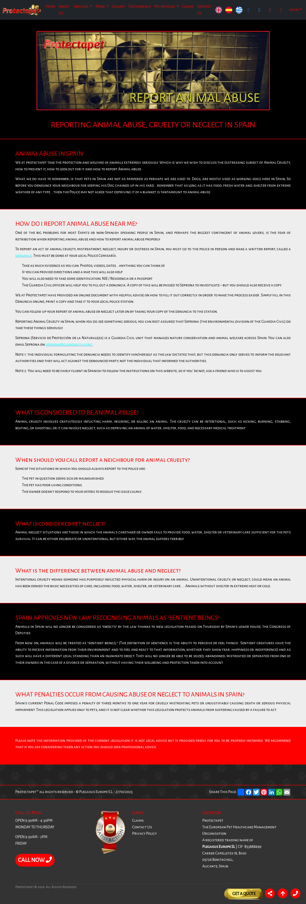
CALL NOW (35, 860)
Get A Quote (244, 893)
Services (81, 6)
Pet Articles (165, 6)
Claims (188, 6)
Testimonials (139, 6)
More (100, 6)
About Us (64, 9)
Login (294, 10)
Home (50, 6)
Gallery (118, 6)
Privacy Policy (144, 834)
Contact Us (204, 9)
